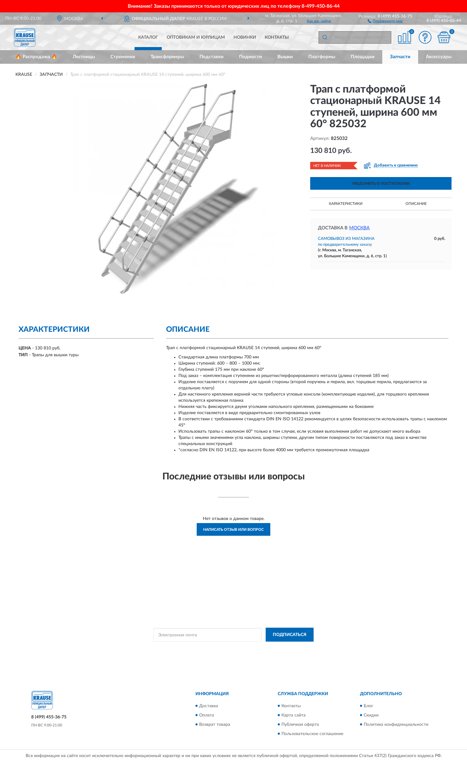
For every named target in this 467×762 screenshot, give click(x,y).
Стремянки (122, 56)
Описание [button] (416, 204)
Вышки (285, 56)
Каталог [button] (148, 37)
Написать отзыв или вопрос (233, 529)
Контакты (277, 37)
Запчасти (400, 56)
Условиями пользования (288, 649)
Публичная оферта (300, 724)
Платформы (321, 56)
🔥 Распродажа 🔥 (36, 56)
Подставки (211, 56)
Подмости (250, 56)
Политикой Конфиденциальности (233, 649)
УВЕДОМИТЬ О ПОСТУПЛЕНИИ (381, 183)
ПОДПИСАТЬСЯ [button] (289, 635)
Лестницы (84, 56)
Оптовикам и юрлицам (196, 37)
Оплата (206, 715)
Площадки (363, 56)
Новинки (245, 37)
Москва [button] (359, 228)
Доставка (208, 706)
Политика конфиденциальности (396, 724)
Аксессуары (439, 56)
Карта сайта (293, 715)
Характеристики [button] (345, 204)
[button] (385, 21)
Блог (368, 706)
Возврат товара (214, 724)
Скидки (371, 715)
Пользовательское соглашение (312, 734)
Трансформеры (167, 56)
